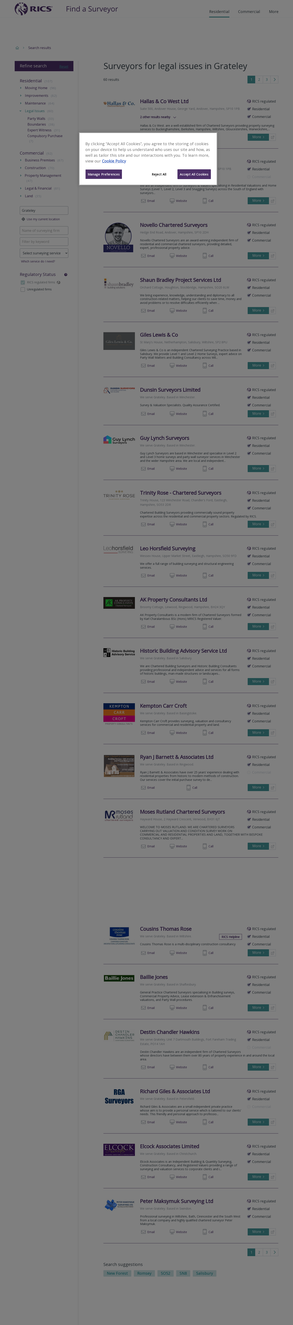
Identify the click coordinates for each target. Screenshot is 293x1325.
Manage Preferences (104, 174)
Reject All (159, 174)
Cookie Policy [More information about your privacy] (114, 161)
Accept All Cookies (194, 174)
